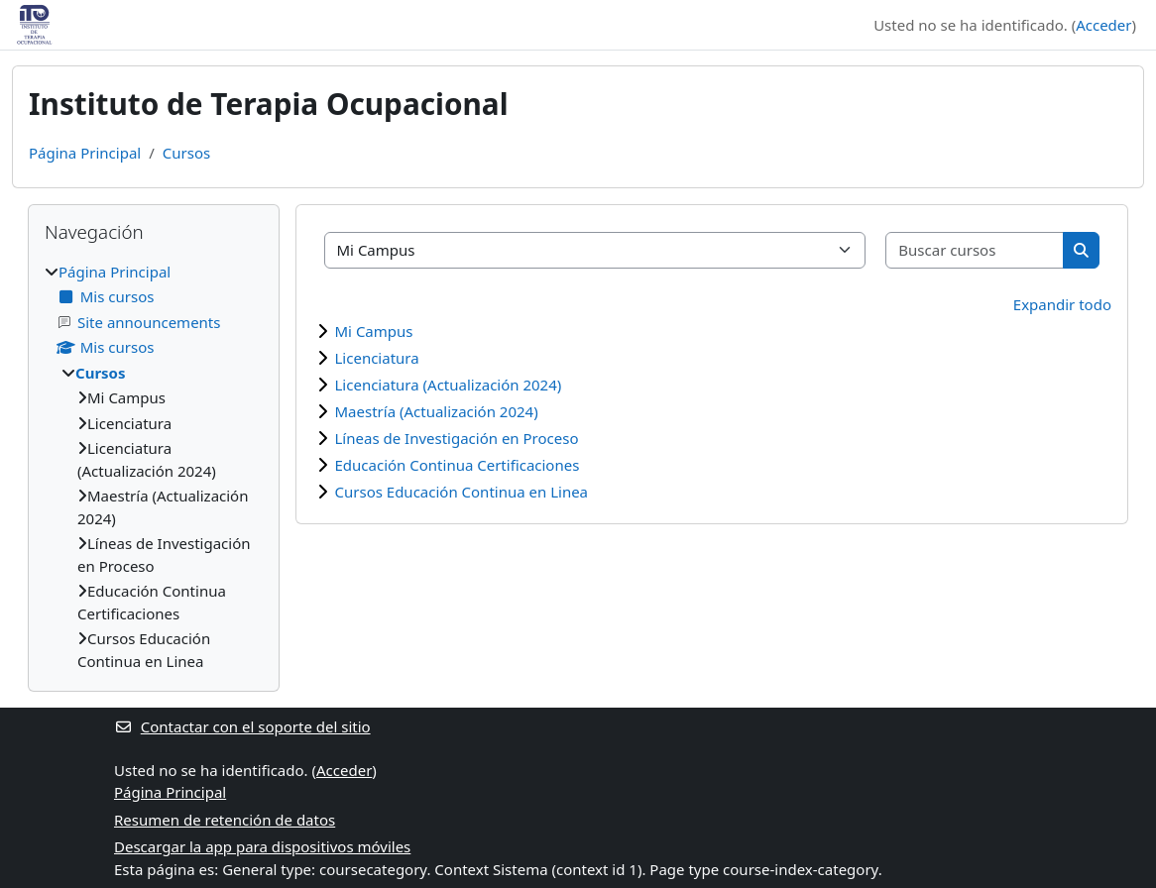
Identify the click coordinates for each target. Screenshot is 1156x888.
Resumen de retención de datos (224, 820)
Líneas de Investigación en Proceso (457, 438)
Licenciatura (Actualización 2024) (448, 384)
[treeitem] (154, 467)
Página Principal (85, 153)
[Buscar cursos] (975, 250)
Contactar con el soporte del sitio (242, 726)
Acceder (1103, 25)
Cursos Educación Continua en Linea (462, 491)
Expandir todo (1062, 304)
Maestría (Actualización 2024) (436, 411)
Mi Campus (374, 331)
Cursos (186, 153)
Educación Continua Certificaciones (457, 465)
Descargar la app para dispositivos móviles (262, 846)
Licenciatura (377, 358)
